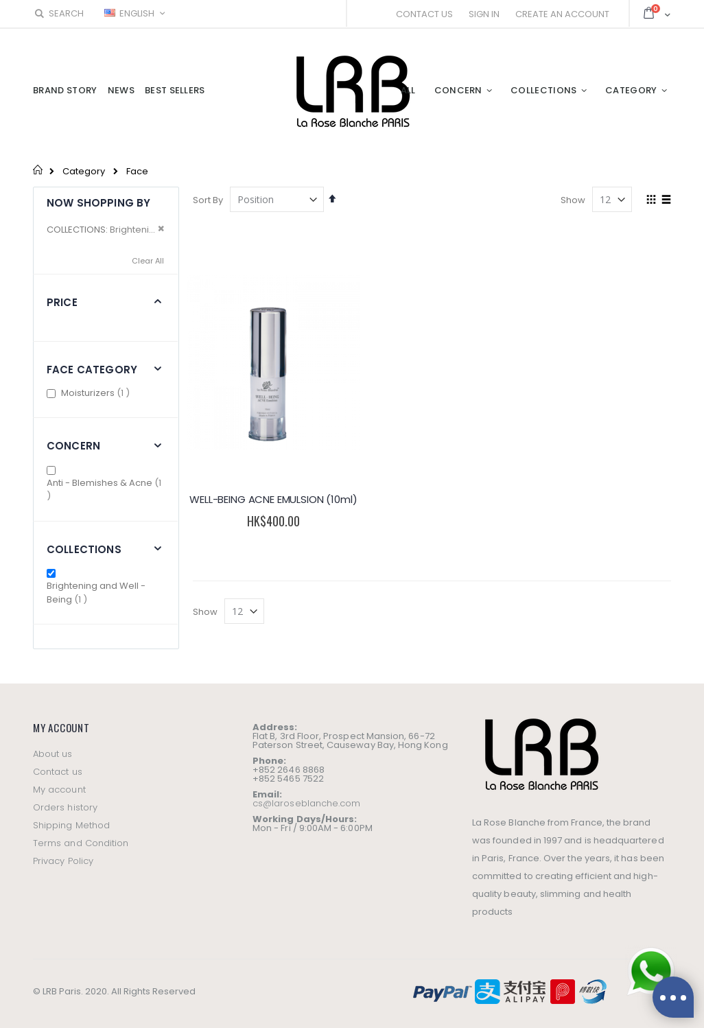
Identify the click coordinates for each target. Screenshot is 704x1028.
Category (83, 171)
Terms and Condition (80, 843)
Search (58, 13)
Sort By (208, 200)
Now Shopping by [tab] (98, 203)
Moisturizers (97, 392)
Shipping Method (71, 825)
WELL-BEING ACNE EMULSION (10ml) (268, 492)
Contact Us (424, 14)
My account (59, 789)
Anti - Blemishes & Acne (104, 489)
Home (38, 169)
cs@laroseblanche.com (306, 803)
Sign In (484, 14)
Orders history (65, 807)
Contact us (57, 771)
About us (53, 753)
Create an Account (562, 14)
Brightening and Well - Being (96, 592)
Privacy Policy (63, 860)
